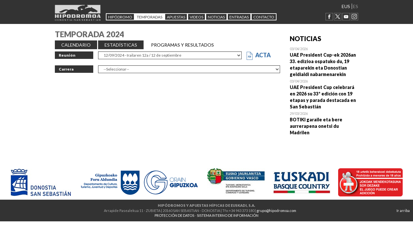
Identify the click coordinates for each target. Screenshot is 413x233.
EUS (346, 6)
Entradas (239, 17)
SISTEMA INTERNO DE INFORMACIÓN (227, 215)
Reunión (67, 55)
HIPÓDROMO (120, 17)
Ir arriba (403, 210)
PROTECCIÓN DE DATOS (174, 215)
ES (355, 6)
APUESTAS (176, 17)
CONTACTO (263, 17)
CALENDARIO (76, 45)
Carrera (66, 69)
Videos (196, 17)
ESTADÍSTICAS (121, 45)
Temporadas (149, 17)
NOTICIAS (216, 17)
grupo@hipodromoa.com (276, 210)
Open (324, 61)
